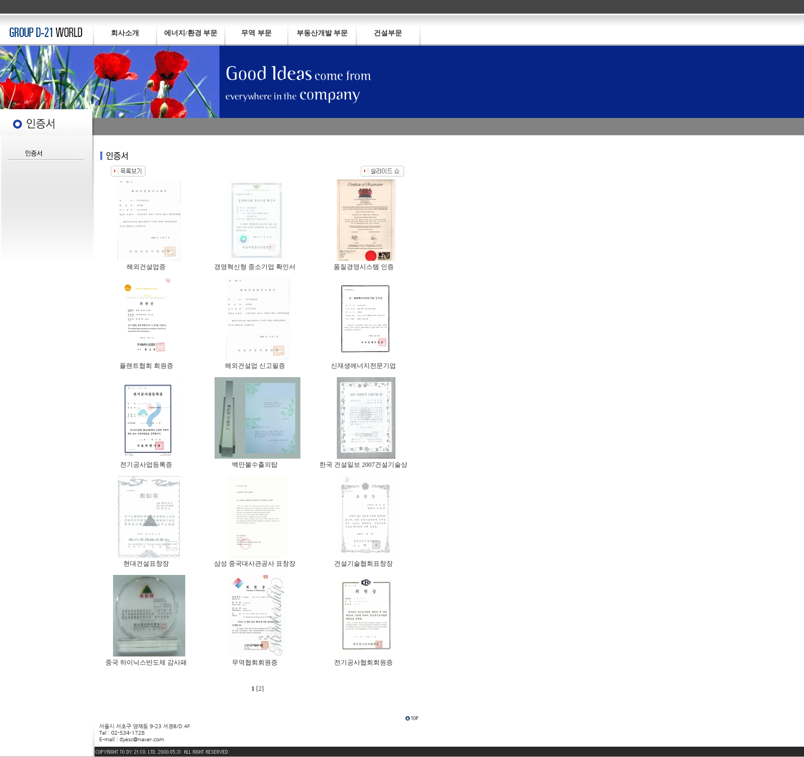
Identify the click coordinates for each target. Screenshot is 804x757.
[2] (260, 688)
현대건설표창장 (146, 563)
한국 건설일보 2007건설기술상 (363, 464)
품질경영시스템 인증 (364, 267)
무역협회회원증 (255, 662)
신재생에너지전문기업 (363, 366)
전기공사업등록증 (146, 464)
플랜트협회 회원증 (146, 366)
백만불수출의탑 (255, 464)
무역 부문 (256, 33)
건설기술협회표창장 (363, 563)
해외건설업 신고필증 (255, 366)
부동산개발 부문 (322, 33)
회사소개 (125, 33)
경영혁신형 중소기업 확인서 (255, 267)
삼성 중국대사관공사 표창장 (255, 563)
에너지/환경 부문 (190, 33)
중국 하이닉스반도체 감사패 (146, 662)
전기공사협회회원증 (363, 662)
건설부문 (388, 33)
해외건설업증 (146, 267)
